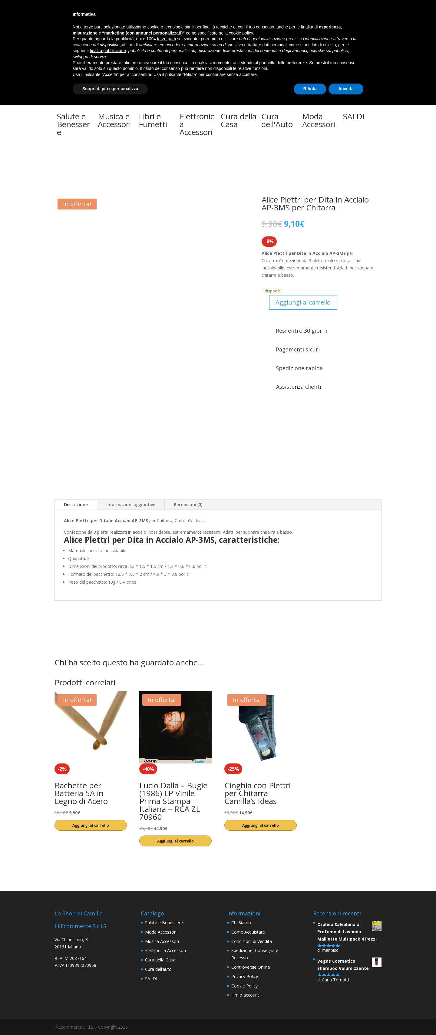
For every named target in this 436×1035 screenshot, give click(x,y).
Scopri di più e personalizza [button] (110, 88)
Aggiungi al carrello (303, 302)
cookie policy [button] (241, 33)
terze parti (166, 38)
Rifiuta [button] (310, 88)
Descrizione (76, 504)
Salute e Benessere (164, 922)
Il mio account (245, 995)
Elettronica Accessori (165, 950)
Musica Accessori (162, 941)
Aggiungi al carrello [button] (90, 825)
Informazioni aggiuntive (130, 504)
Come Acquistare (248, 932)
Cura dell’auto (158, 969)
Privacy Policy (244, 976)
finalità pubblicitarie (108, 50)
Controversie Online (250, 967)
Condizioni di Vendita (251, 941)
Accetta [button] (346, 88)
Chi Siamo (241, 922)
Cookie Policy (244, 986)
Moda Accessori (161, 932)
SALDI (151, 978)
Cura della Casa (160, 960)
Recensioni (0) (188, 504)
